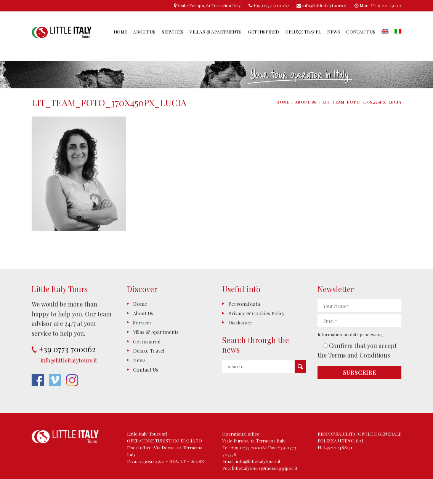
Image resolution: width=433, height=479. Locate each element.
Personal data (244, 303)
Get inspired (263, 32)
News (333, 32)
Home (120, 32)
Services (172, 32)
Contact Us (360, 32)
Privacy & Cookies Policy (256, 313)
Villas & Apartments (215, 32)
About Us (144, 32)
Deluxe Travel (303, 32)
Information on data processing (350, 334)
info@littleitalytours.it (69, 360)
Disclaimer (240, 322)
